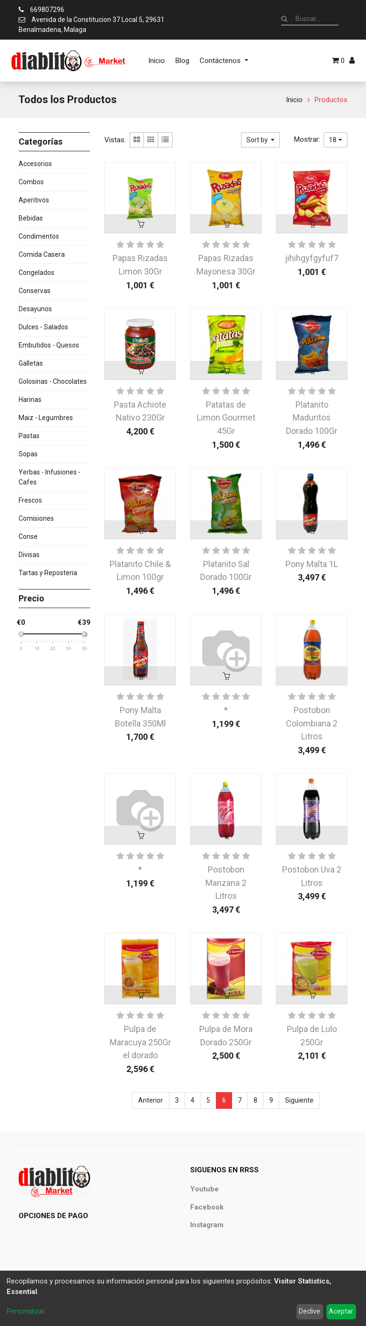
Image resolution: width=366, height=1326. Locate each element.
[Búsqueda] (284, 18)
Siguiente (299, 1100)
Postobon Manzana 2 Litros (225, 882)
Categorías (40, 142)
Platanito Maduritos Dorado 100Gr (311, 418)
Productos (331, 99)
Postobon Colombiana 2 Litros (311, 723)
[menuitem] (156, 61)
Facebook (207, 1207)
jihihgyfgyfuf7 (311, 258)
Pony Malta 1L (311, 564)
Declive (309, 1311)
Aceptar (341, 1311)
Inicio (294, 99)
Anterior (150, 1100)
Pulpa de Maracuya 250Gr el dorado (140, 1042)
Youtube (204, 1189)
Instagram (207, 1225)
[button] (260, 139)
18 (332, 140)
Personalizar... (28, 1311)
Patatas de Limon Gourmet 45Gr (226, 418)
